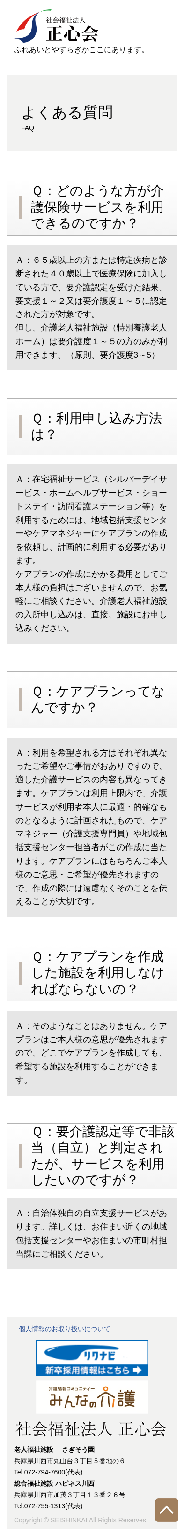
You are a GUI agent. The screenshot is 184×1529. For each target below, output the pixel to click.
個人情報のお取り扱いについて (64, 1328)
